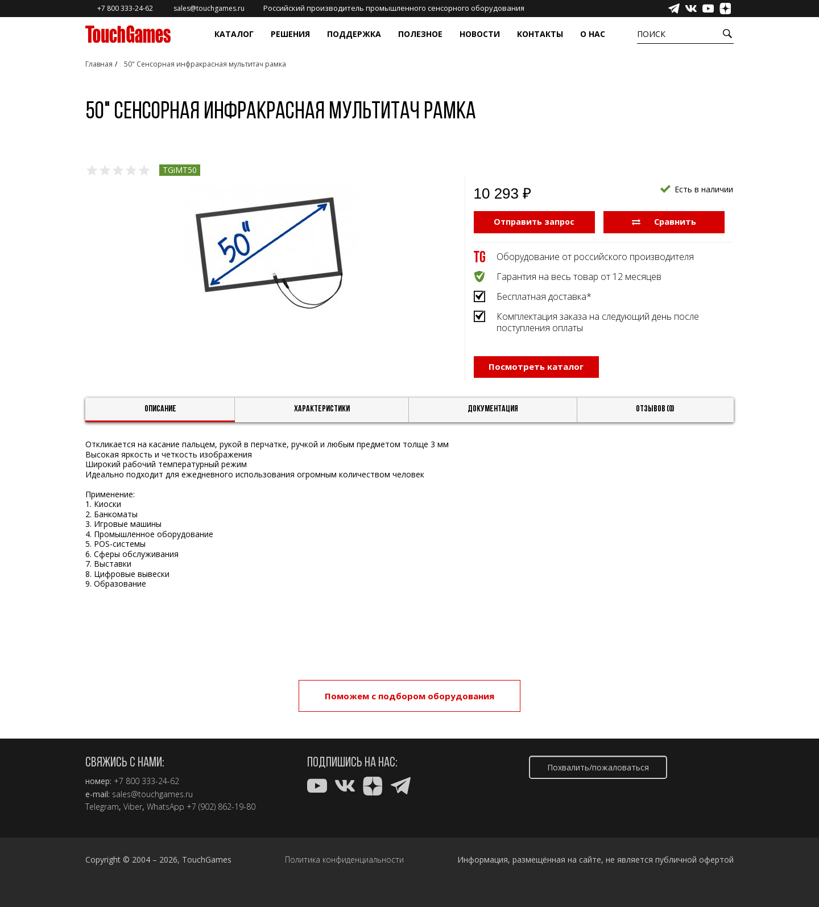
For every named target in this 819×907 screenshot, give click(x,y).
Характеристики (322, 413)
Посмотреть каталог (536, 373)
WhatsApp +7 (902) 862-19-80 (201, 807)
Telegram (102, 807)
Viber (132, 807)
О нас (592, 33)
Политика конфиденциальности (344, 860)
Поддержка (354, 33)
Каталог (234, 33)
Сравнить (664, 221)
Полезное (420, 33)
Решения (290, 33)
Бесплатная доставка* (544, 296)
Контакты (540, 33)
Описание (160, 413)
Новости (480, 33)
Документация (493, 413)
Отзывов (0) (655, 413)
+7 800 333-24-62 (146, 781)
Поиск (651, 33)
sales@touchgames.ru (152, 794)
